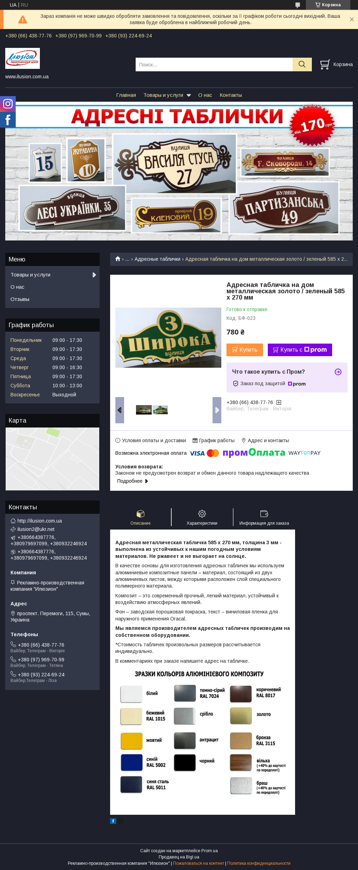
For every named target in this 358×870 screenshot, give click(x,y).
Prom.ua (209, 850)
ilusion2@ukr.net (36, 529)
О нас (205, 95)
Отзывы (19, 299)
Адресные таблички (157, 259)
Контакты (231, 95)
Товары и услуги (163, 95)
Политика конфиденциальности (259, 863)
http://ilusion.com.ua (39, 521)
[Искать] (302, 64)
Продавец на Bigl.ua (179, 857)
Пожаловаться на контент (198, 863)
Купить (248, 350)
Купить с (303, 350)
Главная (126, 95)
